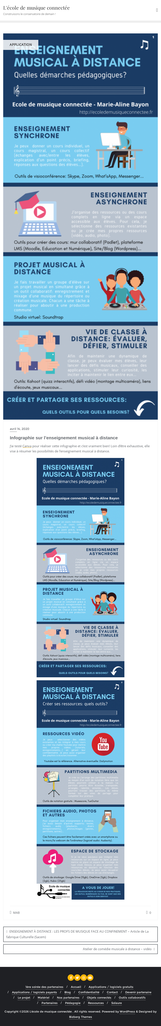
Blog (67, 992)
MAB (15, 912)
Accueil (76, 987)
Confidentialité (88, 992)
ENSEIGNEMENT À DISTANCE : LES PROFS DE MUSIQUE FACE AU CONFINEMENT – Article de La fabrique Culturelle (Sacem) (77, 934)
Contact (112, 992)
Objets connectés (99, 997)
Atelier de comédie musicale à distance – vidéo (117, 949)
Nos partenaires (68, 997)
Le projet (24, 997)
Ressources (96, 1003)
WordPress (127, 1011)
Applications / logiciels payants (34, 992)
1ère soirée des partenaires (44, 987)
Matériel (43, 997)
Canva (26, 446)
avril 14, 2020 (19, 429)
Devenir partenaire (138, 992)
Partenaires (50, 1003)
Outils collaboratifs (132, 997)
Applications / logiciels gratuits (111, 987)
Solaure (116, 1003)
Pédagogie (72, 1003)
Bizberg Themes (80, 1017)
